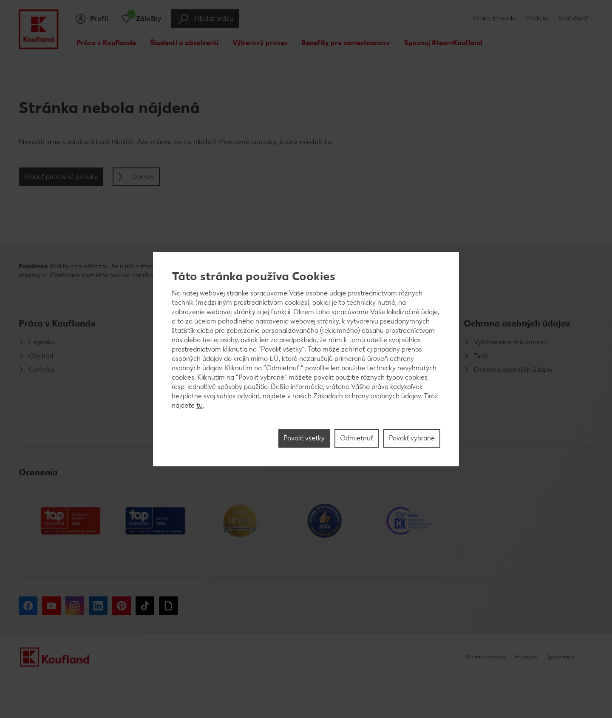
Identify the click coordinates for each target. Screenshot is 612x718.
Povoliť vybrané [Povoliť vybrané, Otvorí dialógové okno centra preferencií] (412, 438)
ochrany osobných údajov (383, 396)
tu (199, 405)
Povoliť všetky (304, 438)
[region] (306, 359)
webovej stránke (224, 293)
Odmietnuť (356, 438)
